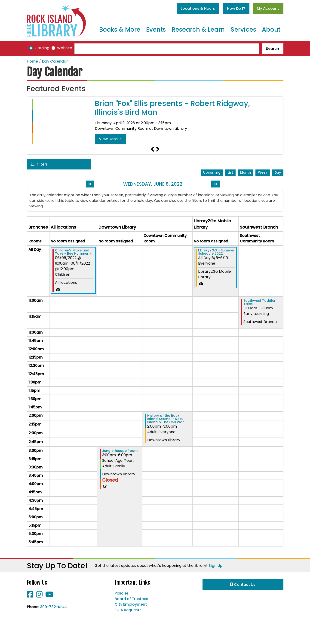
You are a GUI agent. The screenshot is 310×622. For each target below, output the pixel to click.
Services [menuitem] (243, 29)
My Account (268, 8)
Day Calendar (55, 61)
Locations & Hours (198, 8)
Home (32, 61)
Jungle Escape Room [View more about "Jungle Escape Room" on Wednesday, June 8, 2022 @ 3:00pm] (120, 450)
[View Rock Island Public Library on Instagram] (39, 595)
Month (245, 172)
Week (262, 172)
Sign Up (216, 565)
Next (158, 149)
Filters (42, 164)
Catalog (42, 48)
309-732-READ (53, 607)
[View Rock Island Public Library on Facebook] (30, 595)
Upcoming (212, 172)
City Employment (131, 604)
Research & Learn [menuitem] (198, 29)
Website (64, 48)
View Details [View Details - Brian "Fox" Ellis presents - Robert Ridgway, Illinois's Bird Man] (110, 139)
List (230, 172)
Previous (152, 149)
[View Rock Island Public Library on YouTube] (49, 595)
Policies (122, 593)
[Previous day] (90, 184)
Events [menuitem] (156, 29)
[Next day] (215, 184)
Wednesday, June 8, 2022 (152, 184)
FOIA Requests (128, 610)
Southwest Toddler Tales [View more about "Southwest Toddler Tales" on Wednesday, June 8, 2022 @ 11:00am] (259, 302)
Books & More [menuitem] (119, 29)
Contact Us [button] (242, 584)
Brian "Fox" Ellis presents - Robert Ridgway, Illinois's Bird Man (172, 108)
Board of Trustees (131, 598)
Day (277, 172)
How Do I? (236, 8)
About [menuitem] (271, 29)
